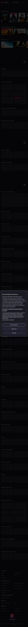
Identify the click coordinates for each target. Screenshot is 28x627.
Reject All (14, 328)
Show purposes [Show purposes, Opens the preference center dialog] (14, 324)
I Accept (14, 332)
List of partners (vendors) (8, 319)
